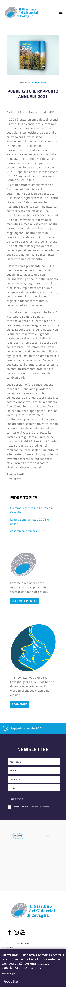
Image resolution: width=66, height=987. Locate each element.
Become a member (25, 601)
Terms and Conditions (39, 806)
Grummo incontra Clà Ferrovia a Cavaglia (31, 510)
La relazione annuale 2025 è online (29, 521)
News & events (39, 83)
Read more (19, 704)
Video (10, 947)
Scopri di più (9, 973)
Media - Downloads (18, 943)
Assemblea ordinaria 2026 (28, 531)
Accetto (11, 981)
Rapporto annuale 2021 (23, 728)
